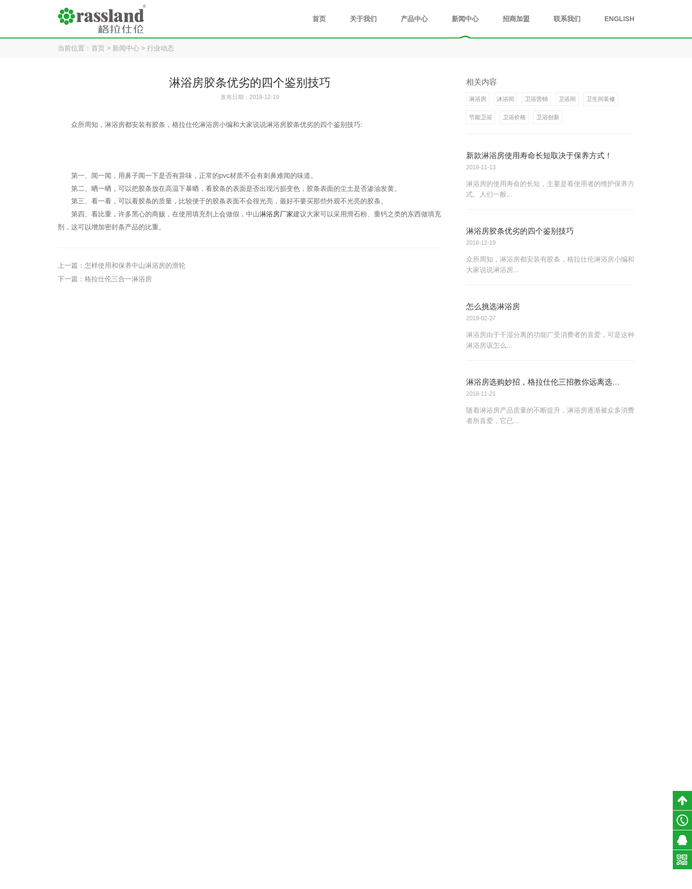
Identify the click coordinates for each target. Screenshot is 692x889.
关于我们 (363, 19)
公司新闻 (552, 789)
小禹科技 (471, 879)
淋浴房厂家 (276, 213)
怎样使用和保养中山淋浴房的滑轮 (135, 265)
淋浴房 (484, 789)
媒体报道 (552, 835)
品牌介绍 (426, 789)
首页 (319, 19)
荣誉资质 (426, 805)
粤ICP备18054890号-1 (391, 879)
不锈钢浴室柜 (493, 805)
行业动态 (160, 48)
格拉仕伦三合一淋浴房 (118, 278)
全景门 (484, 835)
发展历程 (426, 820)
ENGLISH (619, 19)
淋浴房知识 (555, 820)
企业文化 (426, 835)
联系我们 (567, 19)
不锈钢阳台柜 (493, 820)
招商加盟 (516, 19)
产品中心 (414, 19)
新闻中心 (465, 19)
